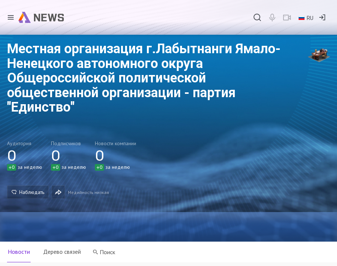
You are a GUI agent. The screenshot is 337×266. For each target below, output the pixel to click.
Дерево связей (62, 251)
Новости (19, 251)
